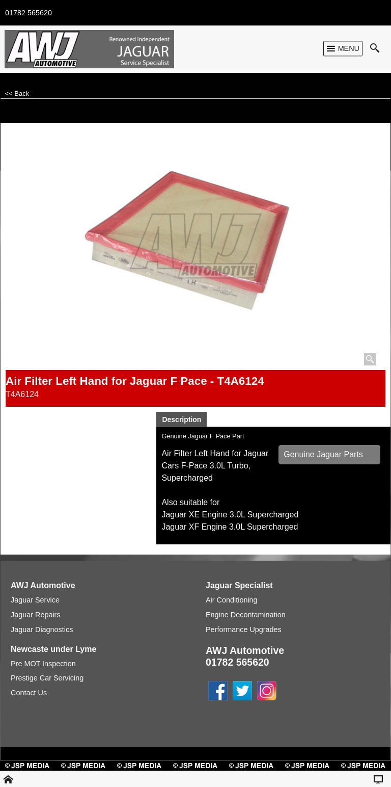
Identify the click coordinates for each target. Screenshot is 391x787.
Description (181, 419)
